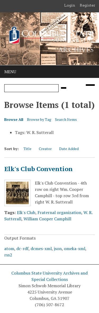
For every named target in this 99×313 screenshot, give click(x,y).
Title (27, 148)
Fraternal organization (59, 212)
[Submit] (63, 88)
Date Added (69, 148)
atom (9, 248)
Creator (45, 148)
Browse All (13, 119)
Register (87, 5)
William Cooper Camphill (47, 219)
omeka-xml (74, 248)
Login (69, 5)
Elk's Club (26, 212)
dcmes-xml (41, 248)
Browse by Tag (39, 119)
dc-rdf (22, 248)
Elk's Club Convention (38, 169)
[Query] (31, 88)
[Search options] (90, 85)
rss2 (8, 255)
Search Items (66, 119)
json (58, 248)
